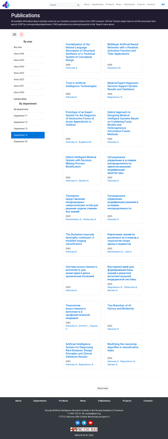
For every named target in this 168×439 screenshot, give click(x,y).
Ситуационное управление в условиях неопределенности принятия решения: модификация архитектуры (121, 165)
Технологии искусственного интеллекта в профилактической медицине (78, 312)
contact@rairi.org (93, 413)
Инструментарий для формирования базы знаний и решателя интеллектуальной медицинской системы (121, 273)
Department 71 (20, 116)
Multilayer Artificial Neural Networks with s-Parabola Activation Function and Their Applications (122, 49)
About (87, 4)
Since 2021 (19, 86)
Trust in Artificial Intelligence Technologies (81, 84)
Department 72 (20, 122)
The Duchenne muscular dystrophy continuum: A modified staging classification (80, 239)
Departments (98, 4)
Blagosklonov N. (114, 97)
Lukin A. (128, 251)
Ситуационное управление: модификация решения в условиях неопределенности (122, 202)
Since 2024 (19, 66)
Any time (18, 47)
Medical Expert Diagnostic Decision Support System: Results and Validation (122, 86)
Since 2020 (19, 92)
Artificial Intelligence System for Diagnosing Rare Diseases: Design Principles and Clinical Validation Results (79, 350)
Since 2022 (19, 79)
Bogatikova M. (85, 142)
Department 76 (20, 141)
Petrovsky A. (71, 68)
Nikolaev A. (84, 180)
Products (110, 4)
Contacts (151, 4)
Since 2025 (19, 60)
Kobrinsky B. (71, 97)
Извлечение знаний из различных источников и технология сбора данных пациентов (122, 239)
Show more (103, 388)
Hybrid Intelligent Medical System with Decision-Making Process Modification (81, 162)
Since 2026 (19, 53)
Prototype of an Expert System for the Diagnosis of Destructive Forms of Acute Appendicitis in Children (81, 118)
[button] (20, 99)
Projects (141, 4)
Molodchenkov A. (74, 219)
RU (163, 4)
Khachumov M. (114, 68)
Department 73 (20, 128)
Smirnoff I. (83, 326)
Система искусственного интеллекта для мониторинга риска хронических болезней (81, 271)
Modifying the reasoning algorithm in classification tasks (122, 347)
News (119, 4)
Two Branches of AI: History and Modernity (120, 307)
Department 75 (20, 135)
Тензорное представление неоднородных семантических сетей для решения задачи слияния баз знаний (82, 203)
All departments (21, 109)
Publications (129, 4)
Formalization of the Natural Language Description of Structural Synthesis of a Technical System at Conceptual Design (80, 52)
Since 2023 (19, 73)
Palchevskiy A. (89, 219)
